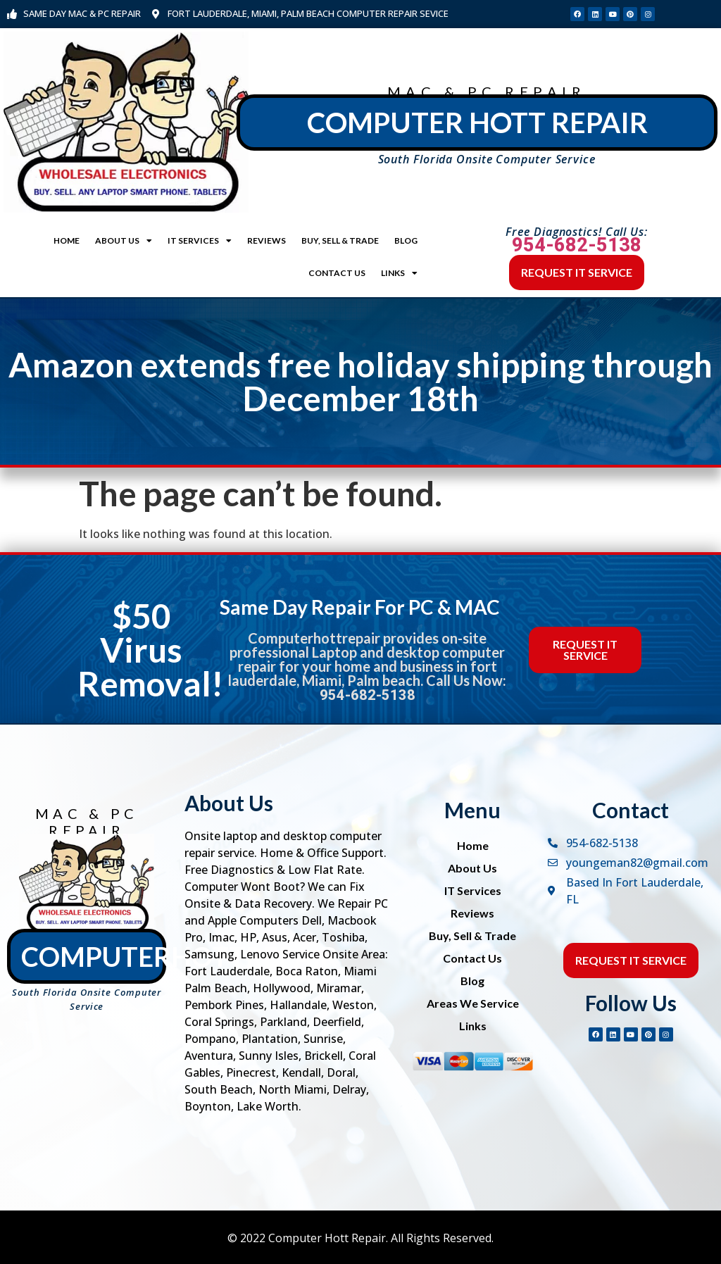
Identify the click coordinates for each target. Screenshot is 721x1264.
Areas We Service (473, 1003)
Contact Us (336, 273)
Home (67, 240)
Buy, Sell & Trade (340, 240)
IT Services (200, 241)
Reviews (266, 240)
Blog (406, 240)
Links (399, 273)
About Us (123, 241)
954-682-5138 (576, 245)
